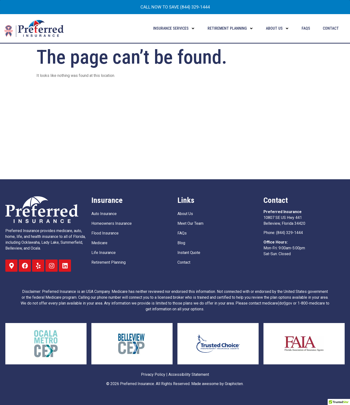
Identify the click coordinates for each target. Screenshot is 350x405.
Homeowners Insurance (111, 223)
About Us (277, 28)
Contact (331, 28)
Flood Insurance (105, 233)
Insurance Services (174, 28)
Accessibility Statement (188, 374)
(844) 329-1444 (289, 232)
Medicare (99, 243)
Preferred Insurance (137, 383)
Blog (181, 243)
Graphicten (234, 383)
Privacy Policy (153, 374)
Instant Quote (188, 252)
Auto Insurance (104, 213)
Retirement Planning (230, 28)
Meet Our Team (190, 223)
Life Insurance (103, 252)
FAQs (306, 28)
